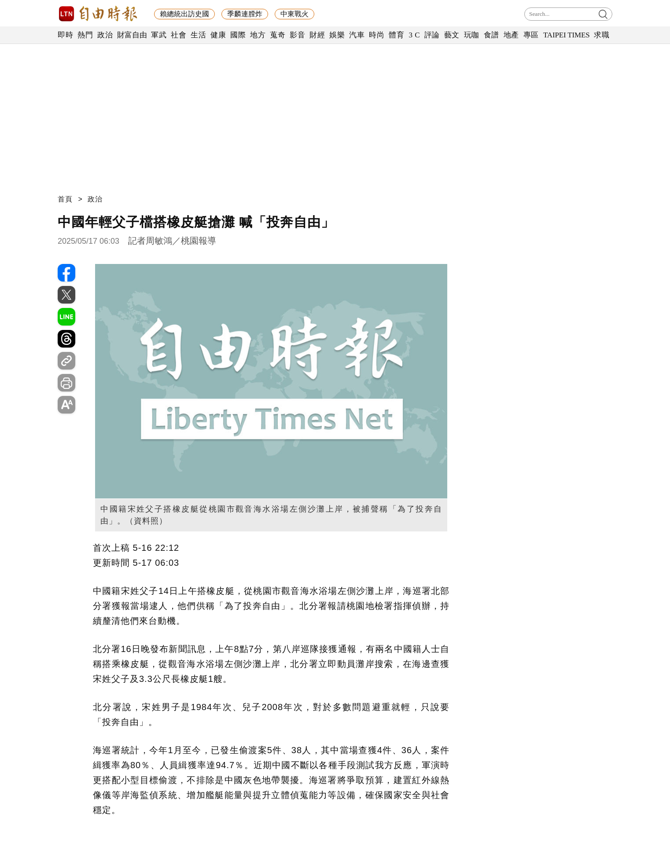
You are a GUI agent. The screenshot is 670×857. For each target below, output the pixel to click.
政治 (105, 35)
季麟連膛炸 (244, 14)
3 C (414, 35)
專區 (531, 35)
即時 (65, 35)
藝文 (452, 35)
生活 (198, 35)
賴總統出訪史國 (184, 14)
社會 (178, 35)
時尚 (376, 35)
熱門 (85, 35)
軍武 (158, 35)
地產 (511, 35)
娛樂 (337, 35)
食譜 (491, 35)
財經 (317, 35)
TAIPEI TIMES (566, 35)
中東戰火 (294, 14)
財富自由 (132, 35)
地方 (257, 35)
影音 (297, 35)
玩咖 (471, 35)
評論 (432, 35)
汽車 (356, 35)
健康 (218, 35)
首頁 (65, 199)
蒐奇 (277, 35)
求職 (601, 35)
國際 (238, 35)
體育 (396, 35)
